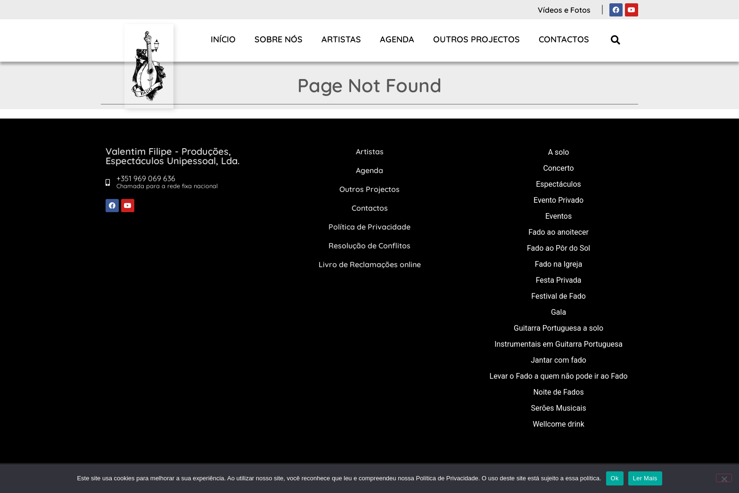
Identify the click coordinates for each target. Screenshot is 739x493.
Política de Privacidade (369, 226)
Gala (558, 312)
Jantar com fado (558, 360)
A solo (558, 152)
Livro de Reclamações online (370, 264)
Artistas (341, 39)
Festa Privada (559, 280)
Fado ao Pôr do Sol (558, 248)
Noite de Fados (558, 392)
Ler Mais (645, 478)
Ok (615, 478)
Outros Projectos (476, 39)
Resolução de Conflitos (369, 245)
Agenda (397, 39)
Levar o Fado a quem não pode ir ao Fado (559, 376)
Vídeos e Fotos (564, 10)
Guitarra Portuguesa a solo (558, 328)
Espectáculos (558, 184)
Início (223, 39)
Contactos (564, 39)
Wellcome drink (558, 424)
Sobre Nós (279, 39)
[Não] (724, 478)
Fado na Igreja (559, 264)
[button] (616, 40)
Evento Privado (558, 200)
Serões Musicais (558, 408)
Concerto (558, 168)
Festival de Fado (558, 296)
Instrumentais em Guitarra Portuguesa (558, 344)
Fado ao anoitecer (558, 232)
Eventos (558, 216)
